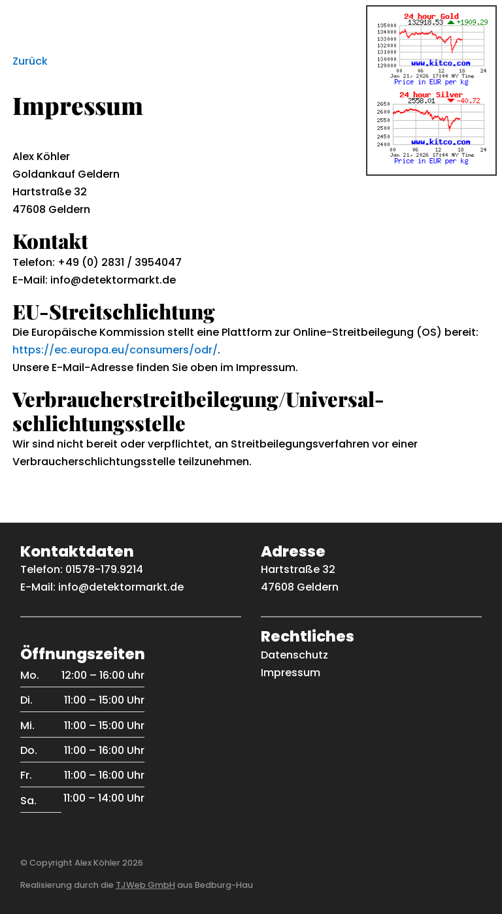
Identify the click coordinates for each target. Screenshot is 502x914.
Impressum (290, 672)
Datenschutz (294, 654)
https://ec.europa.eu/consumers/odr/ (115, 349)
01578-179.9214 (104, 569)
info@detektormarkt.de (121, 587)
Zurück (30, 61)
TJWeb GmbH (145, 884)
